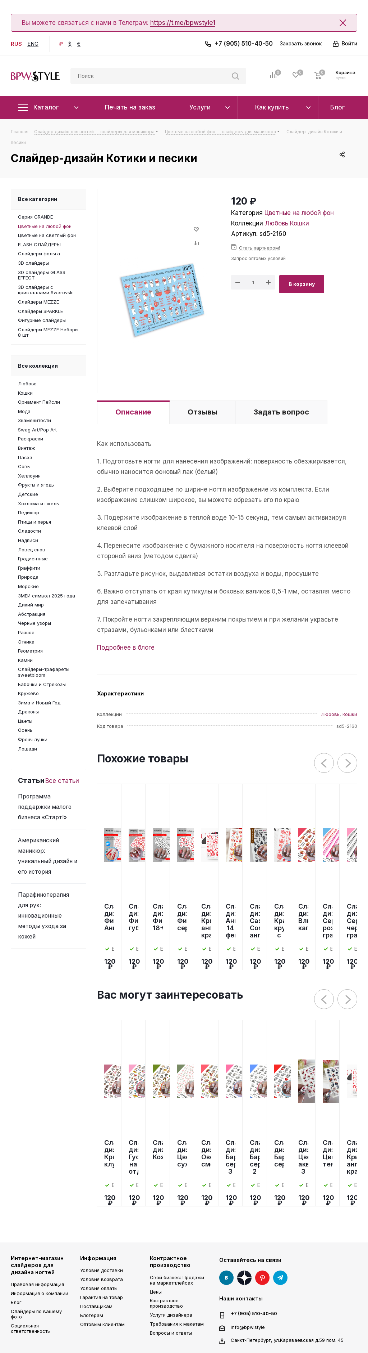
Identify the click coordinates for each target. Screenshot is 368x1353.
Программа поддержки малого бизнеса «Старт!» (45, 807)
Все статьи (62, 780)
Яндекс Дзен (244, 1278)
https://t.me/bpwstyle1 (182, 22)
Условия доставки (101, 1270)
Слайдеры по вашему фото (36, 1314)
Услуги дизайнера (171, 1315)
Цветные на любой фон (299, 212)
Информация (98, 1258)
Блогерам (91, 1315)
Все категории (37, 199)
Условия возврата (101, 1279)
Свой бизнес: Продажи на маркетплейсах (177, 1280)
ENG (32, 43)
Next (348, 763)
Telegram (280, 1278)
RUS (16, 43)
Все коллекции (38, 366)
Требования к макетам (177, 1324)
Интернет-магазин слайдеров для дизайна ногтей (37, 1265)
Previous (324, 763)
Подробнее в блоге (126, 647)
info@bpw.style (248, 1327)
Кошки (299, 223)
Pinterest (262, 1278)
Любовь (276, 223)
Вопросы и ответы (171, 1333)
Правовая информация (37, 1284)
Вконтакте (226, 1278)
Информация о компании (39, 1293)
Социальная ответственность (30, 1328)
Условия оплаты (99, 1288)
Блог (16, 1302)
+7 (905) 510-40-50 (243, 43)
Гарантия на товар (101, 1297)
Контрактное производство (170, 1262)
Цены (156, 1292)
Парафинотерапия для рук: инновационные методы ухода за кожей (43, 915)
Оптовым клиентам (102, 1324)
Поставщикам (96, 1306)
